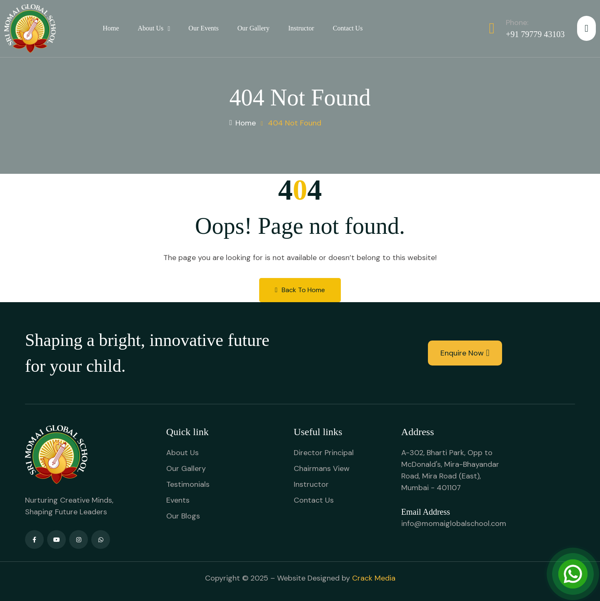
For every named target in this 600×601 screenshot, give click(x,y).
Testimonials (188, 484)
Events (178, 500)
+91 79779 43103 (535, 34)
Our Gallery (254, 28)
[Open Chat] (573, 573)
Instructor (301, 28)
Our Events (203, 28)
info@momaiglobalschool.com (453, 523)
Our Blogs (183, 516)
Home (110, 28)
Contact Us (348, 28)
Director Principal (324, 453)
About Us (151, 28)
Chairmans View (322, 468)
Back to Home (300, 289)
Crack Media (373, 578)
